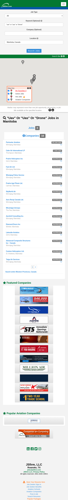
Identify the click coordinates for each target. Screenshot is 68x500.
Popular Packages (34, 499)
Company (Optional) (33, 30)
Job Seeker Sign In (34, 484)
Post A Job (34, 494)
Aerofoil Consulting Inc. (15, 216)
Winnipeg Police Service (15, 175)
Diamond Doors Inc (13, 224)
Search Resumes (34, 496)
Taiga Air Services (13, 259)
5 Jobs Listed (57, 150)
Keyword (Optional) (33, 21)
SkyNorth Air (11, 191)
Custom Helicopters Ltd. (15, 251)
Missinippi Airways (13, 208)
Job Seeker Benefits (33, 487)
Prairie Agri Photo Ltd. (14, 183)
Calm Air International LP (15, 150)
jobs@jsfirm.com (34, 470)
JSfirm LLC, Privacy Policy (34, 472)
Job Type (34, 12)
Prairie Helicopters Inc (14, 159)
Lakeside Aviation (12, 232)
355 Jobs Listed (56, 142)
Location (33, 38)
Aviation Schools (34, 489)
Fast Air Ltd (10, 167)
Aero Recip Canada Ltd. (15, 200)
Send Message (57, 159)
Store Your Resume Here (34, 482)
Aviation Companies (34, 492)
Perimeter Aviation (13, 142)
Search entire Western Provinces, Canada (20, 272)
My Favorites (20, 91)
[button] (22, 62)
